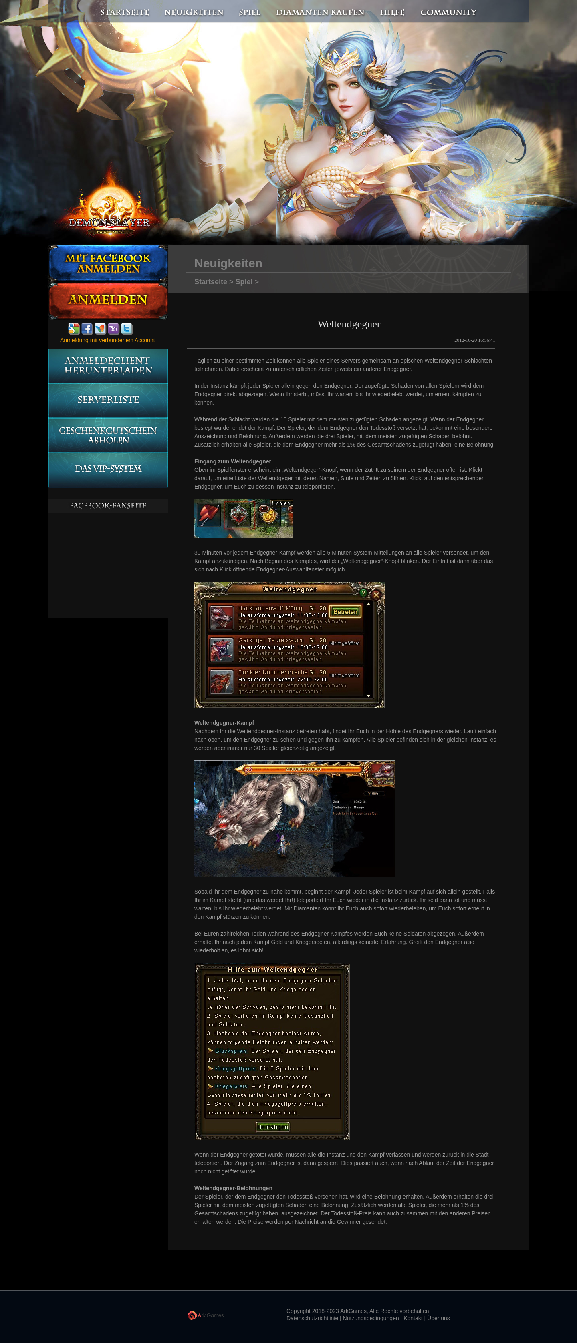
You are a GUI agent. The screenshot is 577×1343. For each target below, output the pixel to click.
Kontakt (412, 1318)
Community (451, 11)
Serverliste (108, 400)
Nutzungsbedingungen (371, 1318)
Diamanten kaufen (321, 11)
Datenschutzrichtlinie (312, 1318)
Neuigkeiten (193, 11)
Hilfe (393, 11)
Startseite (120, 11)
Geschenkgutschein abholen (108, 435)
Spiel (250, 11)
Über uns (438, 1318)
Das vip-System (108, 470)
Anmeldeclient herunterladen (108, 366)
